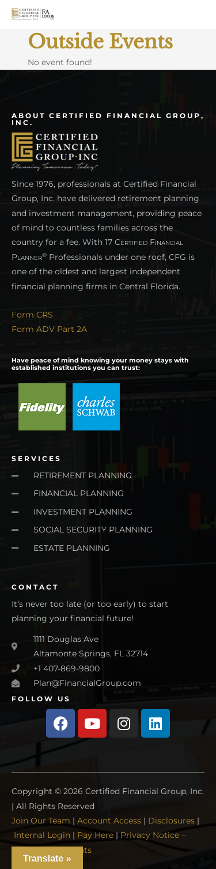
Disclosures (171, 820)
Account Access (109, 820)
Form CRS (32, 314)
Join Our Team (41, 820)
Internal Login (42, 835)
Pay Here (95, 835)
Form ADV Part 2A (49, 329)
